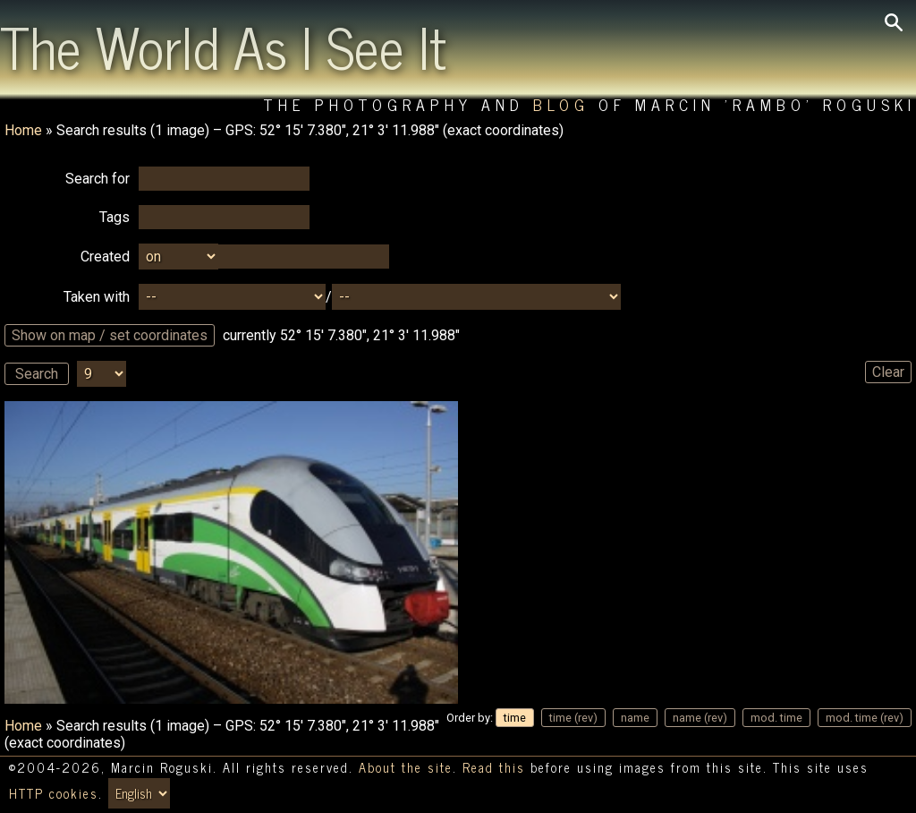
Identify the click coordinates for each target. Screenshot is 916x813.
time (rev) (573, 717)
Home (23, 130)
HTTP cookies (53, 793)
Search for (97, 178)
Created (105, 256)
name (635, 717)
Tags (114, 217)
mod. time (776, 717)
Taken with (97, 296)
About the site (406, 767)
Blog (561, 104)
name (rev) (700, 717)
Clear (888, 372)
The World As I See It (223, 45)
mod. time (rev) (864, 717)
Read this (493, 767)
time (515, 717)
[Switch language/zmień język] (139, 793)
